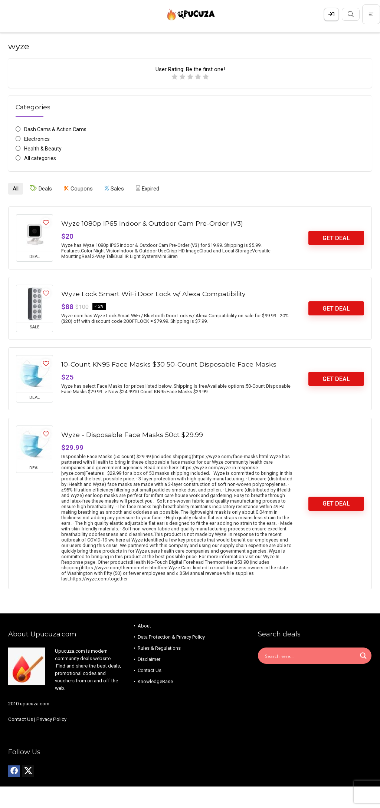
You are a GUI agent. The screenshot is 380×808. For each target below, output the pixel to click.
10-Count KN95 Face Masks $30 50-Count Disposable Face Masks (168, 363)
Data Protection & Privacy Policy (171, 636)
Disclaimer (149, 658)
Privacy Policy (51, 718)
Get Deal (336, 237)
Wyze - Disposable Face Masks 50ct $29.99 (132, 434)
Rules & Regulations (159, 647)
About (144, 625)
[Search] (368, 14)
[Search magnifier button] (363, 655)
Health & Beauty (43, 149)
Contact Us (20, 718)
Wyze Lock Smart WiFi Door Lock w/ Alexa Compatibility (153, 293)
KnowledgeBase (155, 680)
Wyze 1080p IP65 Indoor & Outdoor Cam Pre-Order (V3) (152, 222)
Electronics (37, 139)
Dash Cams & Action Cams (55, 129)
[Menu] (9, 14)
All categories (40, 158)
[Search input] (310, 654)
